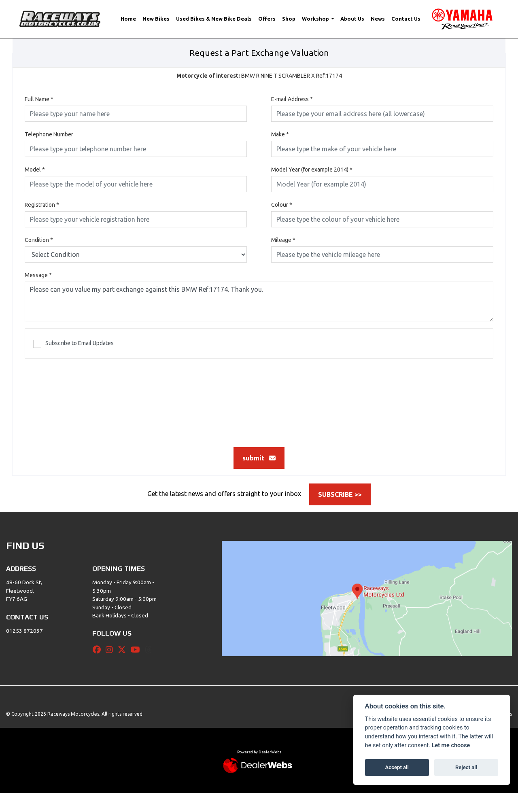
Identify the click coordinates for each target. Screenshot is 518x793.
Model (35, 169)
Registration (42, 204)
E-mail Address (292, 99)
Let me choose (451, 745)
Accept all (397, 767)
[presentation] (259, 398)
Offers (267, 18)
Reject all (466, 767)
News (378, 18)
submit (259, 458)
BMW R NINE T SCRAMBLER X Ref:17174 (259, 75)
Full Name (39, 99)
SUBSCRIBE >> (340, 494)
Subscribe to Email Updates (73, 344)
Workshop (316, 18)
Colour (281, 204)
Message (38, 275)
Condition (39, 240)
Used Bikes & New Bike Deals (214, 18)
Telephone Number (49, 134)
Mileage (283, 240)
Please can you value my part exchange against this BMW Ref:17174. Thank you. (259, 302)
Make (280, 134)
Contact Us (405, 18)
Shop (288, 18)
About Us (352, 18)
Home (128, 18)
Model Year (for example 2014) (311, 169)
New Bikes (156, 18)
